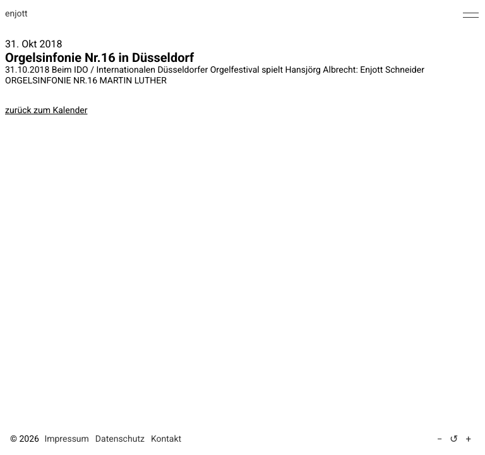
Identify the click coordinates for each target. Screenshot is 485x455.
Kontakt (166, 439)
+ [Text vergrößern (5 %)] (468, 439)
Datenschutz (120, 439)
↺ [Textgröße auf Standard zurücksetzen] (454, 439)
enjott (16, 14)
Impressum (66, 439)
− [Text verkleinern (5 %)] (440, 439)
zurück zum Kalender (46, 111)
